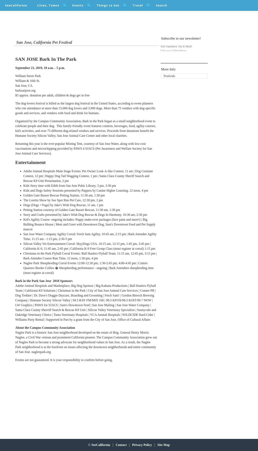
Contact (121, 445)
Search (161, 5)
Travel (137, 5)
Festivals (169, 76)
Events (77, 5)
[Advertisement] (42, 398)
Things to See (108, 5)
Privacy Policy (142, 445)
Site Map (163, 445)
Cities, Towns (48, 5)
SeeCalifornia (16, 5)
